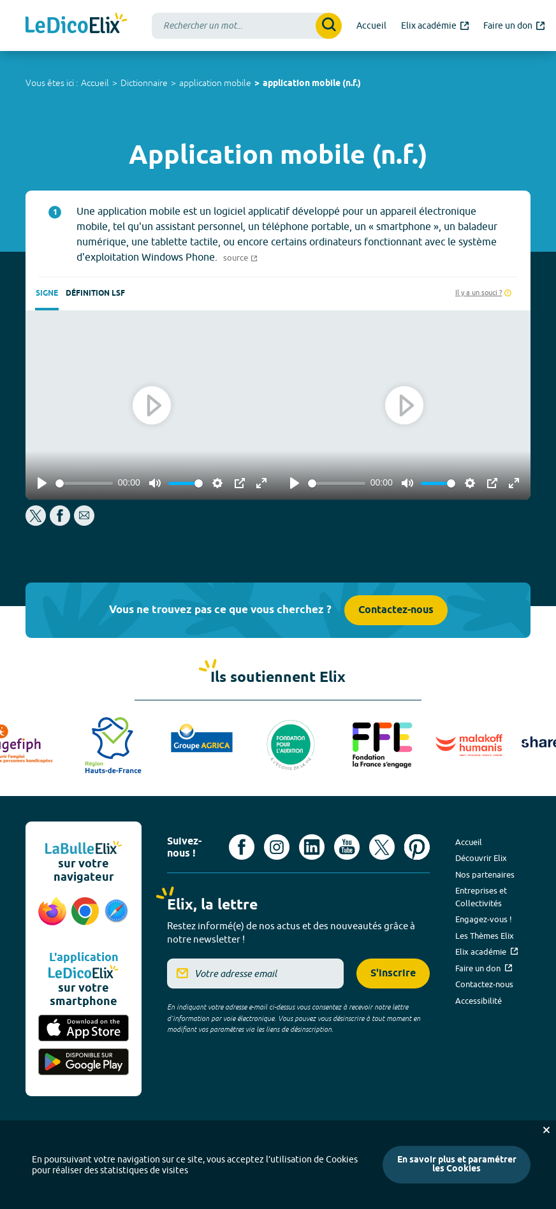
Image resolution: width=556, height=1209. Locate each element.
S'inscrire (393, 973)
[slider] (84, 483)
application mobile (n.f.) (312, 84)
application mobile (215, 83)
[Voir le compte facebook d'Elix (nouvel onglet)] (241, 847)
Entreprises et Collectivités (481, 896)
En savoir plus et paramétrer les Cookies (456, 1164)
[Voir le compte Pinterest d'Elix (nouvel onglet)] (417, 847)
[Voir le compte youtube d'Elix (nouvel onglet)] (347, 847)
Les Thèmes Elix (484, 935)
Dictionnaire (144, 83)
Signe (47, 293)
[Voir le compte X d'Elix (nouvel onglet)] (382, 847)
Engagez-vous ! (483, 919)
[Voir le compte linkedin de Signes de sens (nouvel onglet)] (312, 847)
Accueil (95, 83)
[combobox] (247, 26)
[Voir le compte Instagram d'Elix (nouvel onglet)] (276, 847)
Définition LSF (95, 293)
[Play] (42, 483)
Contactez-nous (396, 610)
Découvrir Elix (481, 858)
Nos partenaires (485, 874)
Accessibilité (478, 1000)
